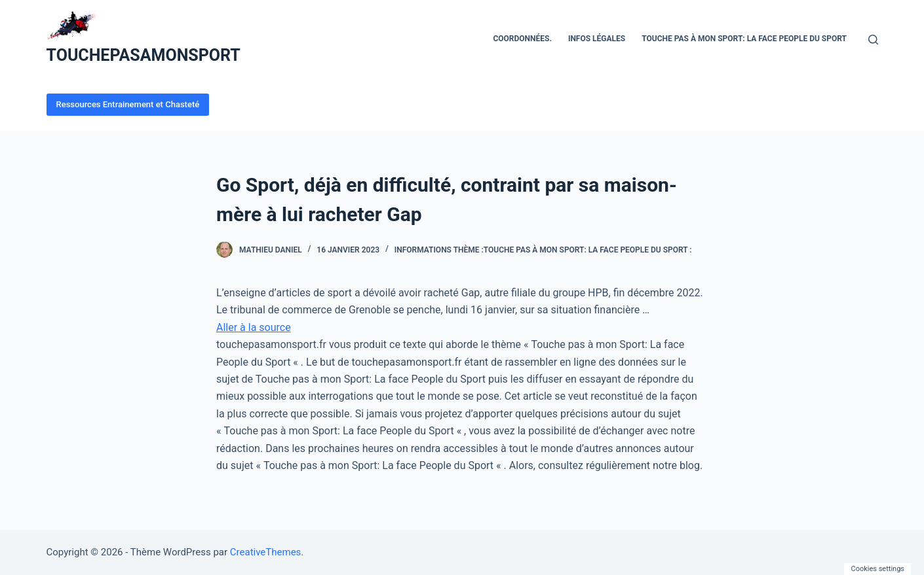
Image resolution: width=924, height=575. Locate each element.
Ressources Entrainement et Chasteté (128, 104)
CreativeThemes (265, 552)
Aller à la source (253, 327)
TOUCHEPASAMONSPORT (144, 55)
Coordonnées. (522, 38)
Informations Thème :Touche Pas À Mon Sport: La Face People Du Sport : (543, 249)
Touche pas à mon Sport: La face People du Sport (744, 38)
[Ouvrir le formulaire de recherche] (873, 39)
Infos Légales (596, 38)
